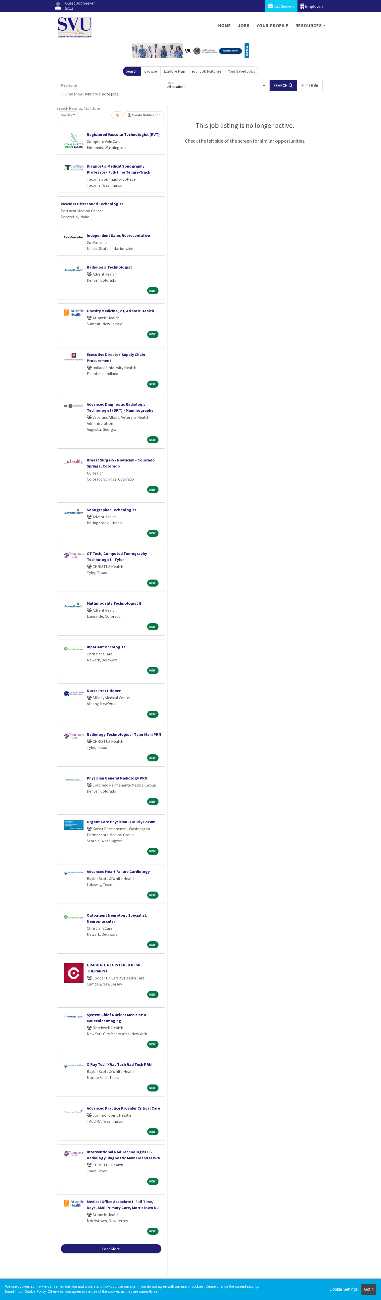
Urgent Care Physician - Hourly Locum (121, 821)
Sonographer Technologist (111, 509)
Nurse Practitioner (104, 690)
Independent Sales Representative (118, 235)
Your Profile (272, 25)
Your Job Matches (206, 71)
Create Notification (144, 115)
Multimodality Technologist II (114, 603)
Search (131, 71)
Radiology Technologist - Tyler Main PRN (124, 734)
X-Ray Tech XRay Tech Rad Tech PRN (119, 1064)
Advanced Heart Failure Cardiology (118, 871)
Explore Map (174, 71)
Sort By (66, 115)
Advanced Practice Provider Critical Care (123, 1108)
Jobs (244, 25)
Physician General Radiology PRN (117, 778)
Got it (368, 1289)
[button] (310, 85)
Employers (312, 6)
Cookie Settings (344, 1289)
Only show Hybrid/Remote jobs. (92, 93)
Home (224, 25)
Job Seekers (281, 6)
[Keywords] (111, 85)
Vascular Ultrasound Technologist (92, 203)
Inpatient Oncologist (106, 646)
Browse (150, 71)
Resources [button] (308, 25)
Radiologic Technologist (109, 267)
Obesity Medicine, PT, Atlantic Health (120, 310)
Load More (111, 1248)
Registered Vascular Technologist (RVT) (123, 134)
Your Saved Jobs (241, 71)
